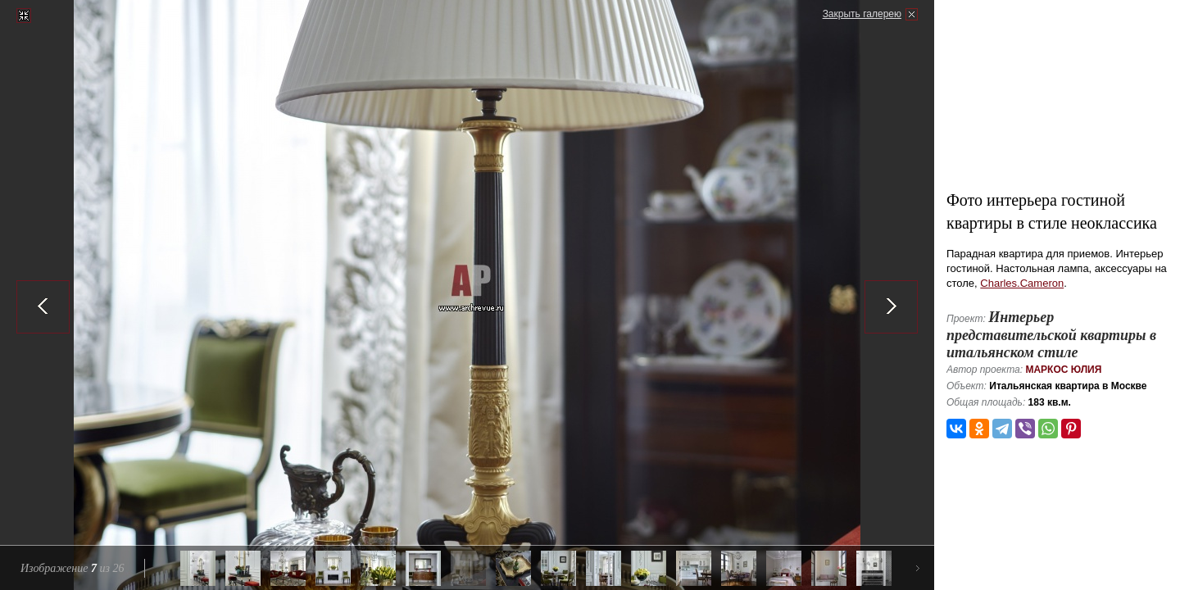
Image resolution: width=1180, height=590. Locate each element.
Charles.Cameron (1022, 283)
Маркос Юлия (1063, 369)
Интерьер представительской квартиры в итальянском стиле (1051, 335)
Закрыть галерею (862, 14)
